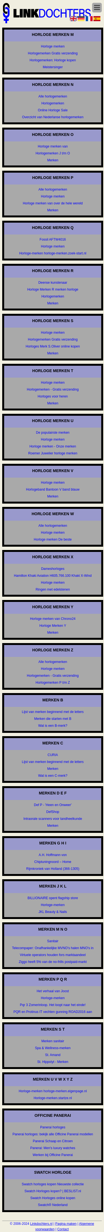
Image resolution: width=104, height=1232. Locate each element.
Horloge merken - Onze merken (52, 446)
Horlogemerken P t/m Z (52, 683)
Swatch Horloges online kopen (52, 1198)
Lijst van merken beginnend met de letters (53, 712)
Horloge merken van (53, 146)
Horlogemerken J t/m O (52, 153)
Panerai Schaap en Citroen (53, 1141)
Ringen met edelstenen (52, 589)
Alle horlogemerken (52, 96)
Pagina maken (66, 1224)
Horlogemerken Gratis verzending (52, 53)
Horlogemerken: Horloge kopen (53, 60)
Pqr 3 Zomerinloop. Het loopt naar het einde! (53, 1005)
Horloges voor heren (53, 396)
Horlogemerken (52, 103)
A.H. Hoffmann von (53, 855)
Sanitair (53, 941)
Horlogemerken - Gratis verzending (53, 389)
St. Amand (52, 1055)
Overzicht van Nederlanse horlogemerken (52, 117)
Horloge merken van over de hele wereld (53, 203)
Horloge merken (53, 46)
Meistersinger (53, 67)
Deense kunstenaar (52, 283)
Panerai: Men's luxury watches (52, 1148)
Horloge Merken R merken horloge (52, 289)
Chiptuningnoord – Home (52, 862)
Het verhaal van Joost (53, 991)
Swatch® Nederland (53, 1205)
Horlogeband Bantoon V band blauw (53, 489)
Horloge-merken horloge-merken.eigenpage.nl (53, 1091)
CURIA (53, 755)
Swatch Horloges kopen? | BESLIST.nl (52, 1191)
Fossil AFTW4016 (53, 239)
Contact (63, 1229)
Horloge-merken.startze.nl (53, 1098)
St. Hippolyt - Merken (52, 1062)
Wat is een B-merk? (52, 726)
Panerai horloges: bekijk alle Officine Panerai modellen (52, 1134)
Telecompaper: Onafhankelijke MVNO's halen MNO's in (52, 948)
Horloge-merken (53, 905)
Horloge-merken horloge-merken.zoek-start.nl (52, 253)
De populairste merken (53, 433)
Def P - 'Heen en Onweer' (53, 805)
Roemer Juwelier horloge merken (52, 453)
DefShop (52, 812)
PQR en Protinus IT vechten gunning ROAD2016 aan (53, 1012)
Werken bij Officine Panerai (53, 1155)
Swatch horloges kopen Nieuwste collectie (53, 1184)
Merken (52, 160)
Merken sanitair (52, 1041)
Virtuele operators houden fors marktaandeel (53, 955)
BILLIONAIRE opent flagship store (52, 898)
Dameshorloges (52, 569)
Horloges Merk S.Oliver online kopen (53, 346)
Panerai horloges (52, 1127)
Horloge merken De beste (53, 539)
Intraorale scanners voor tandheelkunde (52, 819)
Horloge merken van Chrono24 (52, 619)
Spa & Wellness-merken (53, 1048)
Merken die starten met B (52, 719)
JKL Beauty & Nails (53, 912)
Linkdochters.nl (41, 1224)
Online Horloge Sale (52, 110)
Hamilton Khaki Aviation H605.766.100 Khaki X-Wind (53, 576)
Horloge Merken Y (52, 626)
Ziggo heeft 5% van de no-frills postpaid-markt (53, 962)
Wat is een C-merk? (52, 776)
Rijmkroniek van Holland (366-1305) (52, 869)
